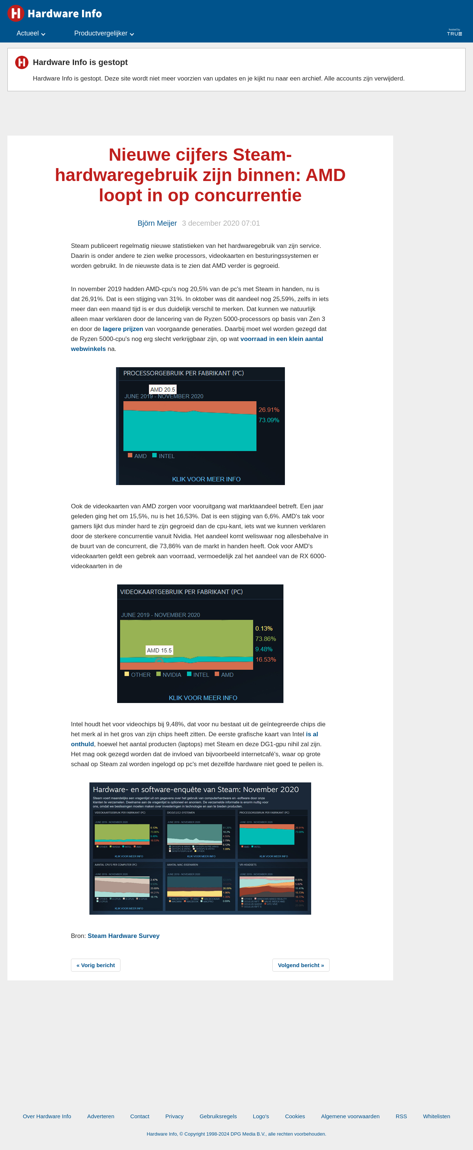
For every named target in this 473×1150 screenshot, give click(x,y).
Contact (140, 1116)
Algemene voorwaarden (350, 1116)
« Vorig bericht (95, 965)
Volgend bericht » (301, 965)
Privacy (175, 1116)
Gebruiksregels (218, 1116)
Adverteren (100, 1116)
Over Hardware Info (47, 1116)
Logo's (261, 1116)
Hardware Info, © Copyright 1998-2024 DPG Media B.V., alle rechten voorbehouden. (236, 1134)
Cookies (295, 1116)
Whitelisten (436, 1116)
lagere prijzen (123, 328)
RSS (401, 1116)
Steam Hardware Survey (124, 935)
